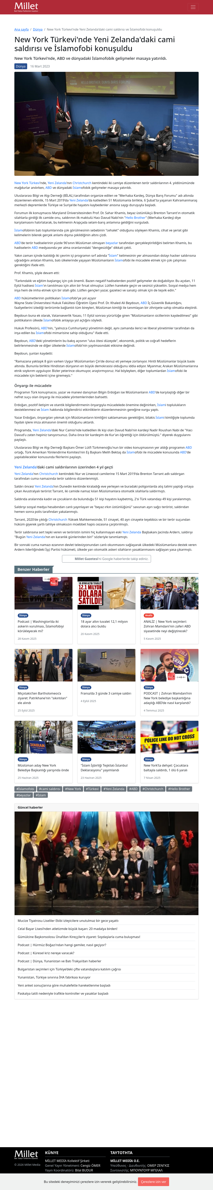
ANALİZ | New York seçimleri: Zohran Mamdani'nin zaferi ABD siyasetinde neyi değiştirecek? (167, 626)
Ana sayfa (21, 29)
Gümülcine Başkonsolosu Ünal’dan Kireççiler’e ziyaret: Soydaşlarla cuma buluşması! (79, 937)
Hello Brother (135, 217)
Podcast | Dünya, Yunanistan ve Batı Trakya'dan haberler (59, 961)
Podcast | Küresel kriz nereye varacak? (46, 953)
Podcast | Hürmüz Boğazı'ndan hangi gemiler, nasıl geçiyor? (62, 945)
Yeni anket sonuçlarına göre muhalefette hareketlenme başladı (64, 985)
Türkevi (34, 183)
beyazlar (112, 243)
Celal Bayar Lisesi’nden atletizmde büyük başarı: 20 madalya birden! (67, 929)
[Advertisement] (106, 1073)
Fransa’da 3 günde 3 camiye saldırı (106, 693)
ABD (48, 187)
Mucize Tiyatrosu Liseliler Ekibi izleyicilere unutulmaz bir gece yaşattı (68, 920)
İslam (77, 187)
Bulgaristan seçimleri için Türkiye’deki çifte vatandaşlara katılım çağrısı (69, 969)
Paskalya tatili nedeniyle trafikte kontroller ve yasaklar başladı (63, 993)
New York (21, 183)
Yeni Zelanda (57, 183)
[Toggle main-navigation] (193, 7)
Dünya (38, 29)
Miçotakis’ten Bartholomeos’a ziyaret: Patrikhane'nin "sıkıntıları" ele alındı (42, 698)
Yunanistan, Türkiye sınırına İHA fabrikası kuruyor (54, 977)
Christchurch (82, 183)
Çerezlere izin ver (153, 1182)
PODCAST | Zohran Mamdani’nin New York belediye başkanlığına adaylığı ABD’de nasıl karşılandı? (168, 698)
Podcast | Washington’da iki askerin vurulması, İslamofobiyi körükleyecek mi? (41, 626)
